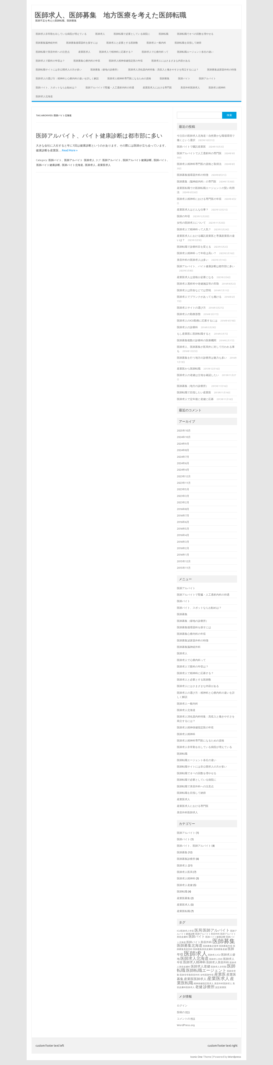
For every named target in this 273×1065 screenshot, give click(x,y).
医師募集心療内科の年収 (87, 60)
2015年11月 (184, 567)
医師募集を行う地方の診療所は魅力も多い (202, 357)
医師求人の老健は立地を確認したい (198, 375)
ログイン (182, 1005)
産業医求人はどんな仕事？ (192, 209)
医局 (198, 930)
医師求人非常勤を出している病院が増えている (61, 33)
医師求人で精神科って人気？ (194, 229)
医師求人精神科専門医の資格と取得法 (199, 163)
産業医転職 (183, 911)
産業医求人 (84, 51)
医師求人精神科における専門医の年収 (199, 198)
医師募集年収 (225, 946)
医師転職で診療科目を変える (194, 246)
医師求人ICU (214, 955)
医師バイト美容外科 (199, 942)
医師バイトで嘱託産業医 (191, 146)
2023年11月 (184, 482)
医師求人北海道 (44, 96)
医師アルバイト (207, 78)
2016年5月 (183, 528)
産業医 (220, 974)
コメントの (186, 1018)
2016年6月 (183, 521)
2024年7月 (183, 456)
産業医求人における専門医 (157, 87)
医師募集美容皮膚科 (203, 949)
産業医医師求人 (195, 979)
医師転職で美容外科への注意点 (53, 51)
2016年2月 (183, 548)
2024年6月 (183, 463)
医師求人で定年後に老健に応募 (195, 399)
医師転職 (163, 33)
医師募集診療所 (186, 858)
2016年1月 (183, 554)
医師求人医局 (185, 871)
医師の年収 (183, 216)
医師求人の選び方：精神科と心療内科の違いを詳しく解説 (67, 78)
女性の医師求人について (191, 222)
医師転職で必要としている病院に (132, 33)
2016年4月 (183, 535)
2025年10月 (184, 430)
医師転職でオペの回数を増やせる (195, 33)
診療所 (209, 986)
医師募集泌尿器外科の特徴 (221, 69)
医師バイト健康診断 (48, 164)
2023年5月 (183, 489)
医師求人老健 (185, 885)
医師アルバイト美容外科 (207, 934)
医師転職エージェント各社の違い (195, 51)
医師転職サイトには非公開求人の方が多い (59, 69)
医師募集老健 (220, 949)
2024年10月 (184, 437)
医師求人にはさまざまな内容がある (170, 60)
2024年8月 (183, 450)
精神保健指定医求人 (204, 983)
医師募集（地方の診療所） (192, 385)
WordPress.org (186, 1025)
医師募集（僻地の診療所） (105, 69)
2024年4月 (183, 469)
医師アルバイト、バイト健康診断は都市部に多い (99, 135)
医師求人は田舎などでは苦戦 (194, 290)
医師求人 (100, 33)
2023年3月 (183, 495)
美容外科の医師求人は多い (192, 259)
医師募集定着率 (210, 946)
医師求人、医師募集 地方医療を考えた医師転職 (110, 15)
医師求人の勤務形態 (189, 314)
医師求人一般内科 (156, 42)
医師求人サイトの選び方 (191, 307)
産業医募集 (183, 898)
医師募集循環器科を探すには (82, 42)
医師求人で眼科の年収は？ (50, 60)
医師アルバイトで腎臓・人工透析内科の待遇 (110, 87)
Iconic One (196, 1056)
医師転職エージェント (206, 970)
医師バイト (184, 78)
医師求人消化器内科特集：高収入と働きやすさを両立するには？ (163, 69)
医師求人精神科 (217, 87)
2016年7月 (183, 515)
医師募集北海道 (189, 945)
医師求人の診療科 (187, 327)
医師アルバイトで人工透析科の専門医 (199, 153)
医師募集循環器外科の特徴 (192, 174)
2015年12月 (184, 561)
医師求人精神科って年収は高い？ (196, 253)
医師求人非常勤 (218, 967)
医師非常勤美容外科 (190, 975)
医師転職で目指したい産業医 (194, 392)
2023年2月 (183, 502)
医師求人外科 (216, 959)
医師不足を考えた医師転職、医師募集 (56, 20)
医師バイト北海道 (72, 164)
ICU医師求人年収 (185, 931)
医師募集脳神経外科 (47, 42)
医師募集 (164, 78)
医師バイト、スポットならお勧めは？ (56, 87)
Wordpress (234, 1056)
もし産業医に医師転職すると (194, 333)
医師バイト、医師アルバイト (65, 160)
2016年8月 (183, 509)
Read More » (70, 150)
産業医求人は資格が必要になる (195, 277)
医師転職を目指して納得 (188, 42)
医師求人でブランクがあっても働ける (199, 296)
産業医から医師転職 (189, 368)
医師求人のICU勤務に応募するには (197, 320)
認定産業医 (220, 987)
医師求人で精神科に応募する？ (116, 51)
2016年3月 (183, 541)
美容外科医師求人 (190, 87)
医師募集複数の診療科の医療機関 (196, 340)
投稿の (183, 1012)
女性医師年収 (207, 975)
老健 (199, 987)
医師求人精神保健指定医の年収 (126, 60)
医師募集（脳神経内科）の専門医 (196, 181)
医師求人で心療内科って (155, 51)
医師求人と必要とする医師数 (122, 42)
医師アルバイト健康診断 (137, 160)
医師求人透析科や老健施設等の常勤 (198, 283)
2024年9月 (183, 443)
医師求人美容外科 (217, 962)
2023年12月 (184, 476)
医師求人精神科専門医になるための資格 (129, 78)
